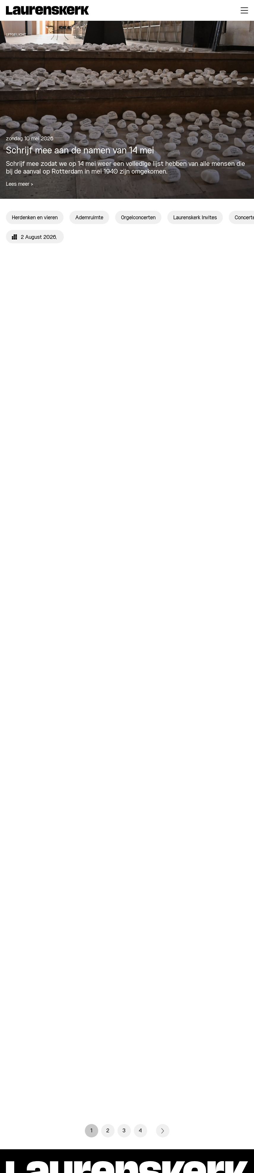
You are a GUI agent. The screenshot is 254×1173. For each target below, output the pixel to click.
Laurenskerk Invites (195, 217)
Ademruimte (89, 217)
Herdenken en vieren (35, 217)
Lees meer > (19, 184)
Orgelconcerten (138, 217)
